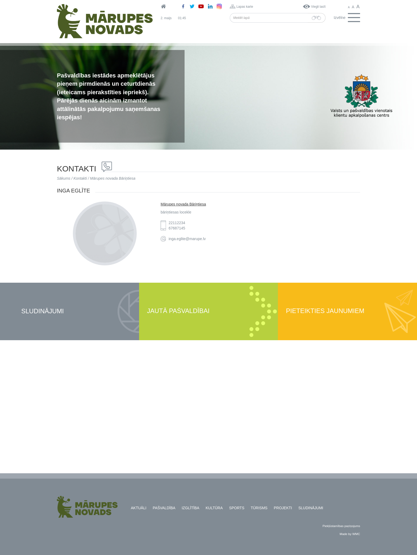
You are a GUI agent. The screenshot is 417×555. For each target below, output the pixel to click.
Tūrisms (259, 508)
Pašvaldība (164, 508)
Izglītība (190, 508)
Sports (236, 508)
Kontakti (80, 178)
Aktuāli (138, 508)
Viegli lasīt (318, 7)
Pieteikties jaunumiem (325, 311)
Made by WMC (350, 534)
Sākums (63, 178)
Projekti (283, 508)
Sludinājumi (42, 311)
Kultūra (214, 508)
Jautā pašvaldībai (178, 311)
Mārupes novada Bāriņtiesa (112, 178)
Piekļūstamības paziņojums (341, 526)
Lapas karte (244, 7)
